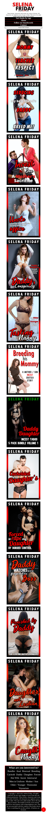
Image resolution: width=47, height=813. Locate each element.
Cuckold (11, 774)
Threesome (32, 785)
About (23, 20)
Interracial (32, 778)
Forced (37, 774)
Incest (23, 778)
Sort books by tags (23, 18)
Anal (18, 771)
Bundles (11, 771)
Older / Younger (18, 785)
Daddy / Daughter (24, 774)
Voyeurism (24, 788)
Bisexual (26, 771)
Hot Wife (15, 778)
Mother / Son (32, 781)
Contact (23, 25)
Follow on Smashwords (23, 23)
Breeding (35, 771)
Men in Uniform (17, 781)
